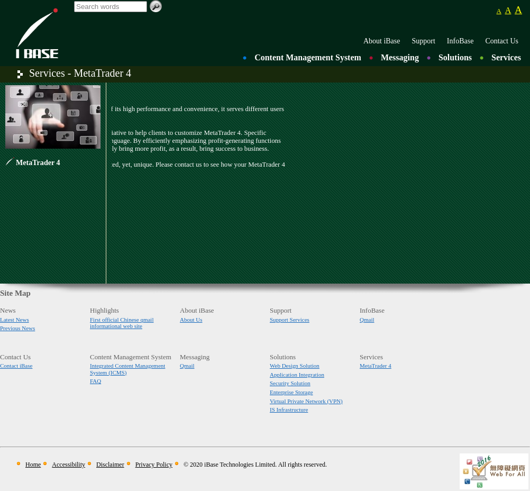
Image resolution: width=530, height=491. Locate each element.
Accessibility (68, 464)
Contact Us (501, 41)
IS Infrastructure (289, 409)
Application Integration (297, 374)
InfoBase (460, 41)
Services (506, 57)
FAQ (95, 381)
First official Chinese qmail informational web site (121, 323)
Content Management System (307, 57)
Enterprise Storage (291, 392)
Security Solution (290, 383)
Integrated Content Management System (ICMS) (127, 369)
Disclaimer (110, 464)
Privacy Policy (153, 464)
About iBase (381, 41)
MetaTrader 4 (38, 162)
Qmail (367, 319)
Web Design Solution (294, 365)
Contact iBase (16, 365)
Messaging (400, 57)
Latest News (14, 319)
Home (33, 464)
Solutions (455, 57)
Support (423, 41)
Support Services (289, 319)
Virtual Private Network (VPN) (306, 401)
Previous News (17, 328)
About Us (191, 319)
